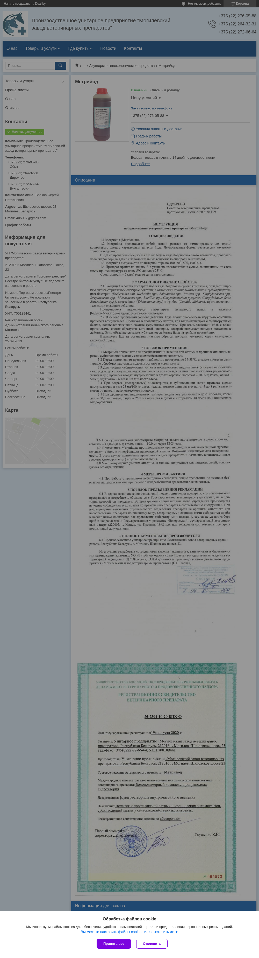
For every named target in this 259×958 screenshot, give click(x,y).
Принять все (113, 944)
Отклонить (152, 944)
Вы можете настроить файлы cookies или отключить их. (128, 932)
